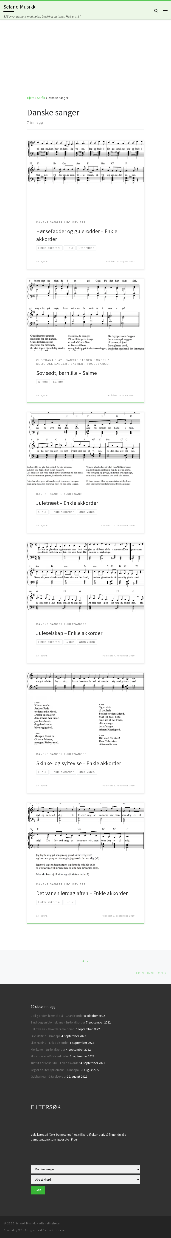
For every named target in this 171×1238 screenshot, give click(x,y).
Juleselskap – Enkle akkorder (69, 633)
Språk (41, 98)
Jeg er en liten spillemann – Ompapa (55, 1070)
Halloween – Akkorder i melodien (52, 1029)
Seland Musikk (25, 1223)
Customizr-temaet (54, 1230)
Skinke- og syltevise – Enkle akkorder (78, 763)
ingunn (44, 261)
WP (20, 1230)
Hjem (30, 98)
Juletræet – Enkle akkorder (67, 503)
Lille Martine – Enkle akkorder (50, 1043)
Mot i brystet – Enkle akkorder (50, 1056)
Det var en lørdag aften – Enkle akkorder (82, 893)
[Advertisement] (85, 54)
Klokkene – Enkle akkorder (48, 1050)
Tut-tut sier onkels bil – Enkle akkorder (55, 1063)
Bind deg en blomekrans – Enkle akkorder (58, 1022)
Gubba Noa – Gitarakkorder (48, 1077)
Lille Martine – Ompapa (46, 1036)
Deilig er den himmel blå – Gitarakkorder (57, 1016)
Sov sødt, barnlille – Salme (66, 373)
